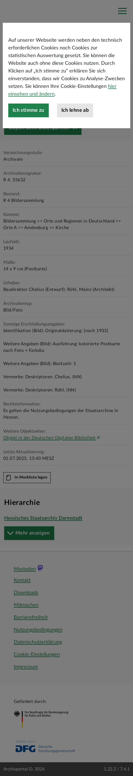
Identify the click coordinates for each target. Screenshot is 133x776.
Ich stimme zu (28, 124)
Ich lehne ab (75, 124)
